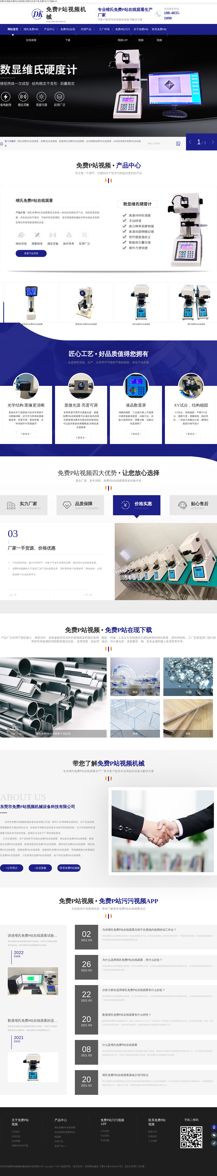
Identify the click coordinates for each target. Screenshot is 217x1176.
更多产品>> (60, 1146)
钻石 (188, 692)
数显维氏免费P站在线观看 (71, 141)
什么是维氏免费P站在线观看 (119, 1044)
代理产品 (86, 29)
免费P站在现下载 (67, 35)
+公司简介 (12, 868)
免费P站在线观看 (49, 141)
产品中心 (49, 29)
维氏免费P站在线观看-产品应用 (53, 733)
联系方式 (152, 1132)
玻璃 (135, 733)
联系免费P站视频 (159, 35)
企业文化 (16, 1136)
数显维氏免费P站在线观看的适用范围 (33, 1020)
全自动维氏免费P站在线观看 (65, 1134)
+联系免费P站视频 (69, 868)
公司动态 (105, 1131)
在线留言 (152, 1136)
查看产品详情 (31, 253)
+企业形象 (40, 868)
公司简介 (16, 1132)
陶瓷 (135, 692)
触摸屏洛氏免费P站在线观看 (37, 324)
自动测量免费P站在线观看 (98, 141)
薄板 (188, 733)
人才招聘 (152, 1141)
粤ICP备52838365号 (111, 1166)
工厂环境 (104, 29)
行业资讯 (105, 1136)
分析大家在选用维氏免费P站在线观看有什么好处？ (133, 990)
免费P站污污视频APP (122, 35)
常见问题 (105, 1140)
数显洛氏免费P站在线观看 (92, 324)
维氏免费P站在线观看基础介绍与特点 (125, 1075)
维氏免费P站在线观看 (125, 9)
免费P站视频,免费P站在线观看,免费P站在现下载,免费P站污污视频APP (28, 1)
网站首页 (13, 29)
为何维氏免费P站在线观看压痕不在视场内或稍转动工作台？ (139, 929)
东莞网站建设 (92, 1166)
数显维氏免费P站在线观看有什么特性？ (126, 1014)
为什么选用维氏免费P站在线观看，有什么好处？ (132, 959)
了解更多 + (26, 434)
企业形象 (16, 1141)
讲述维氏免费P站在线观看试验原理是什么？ (33, 935)
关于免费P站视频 (141, 35)
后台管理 (130, 1166)
